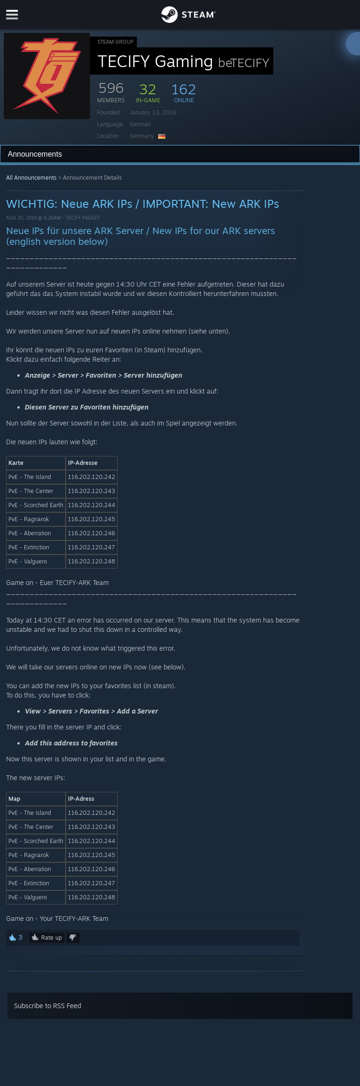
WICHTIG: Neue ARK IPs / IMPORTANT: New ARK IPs (142, 204)
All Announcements (31, 177)
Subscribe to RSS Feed (47, 1006)
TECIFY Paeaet (83, 217)
